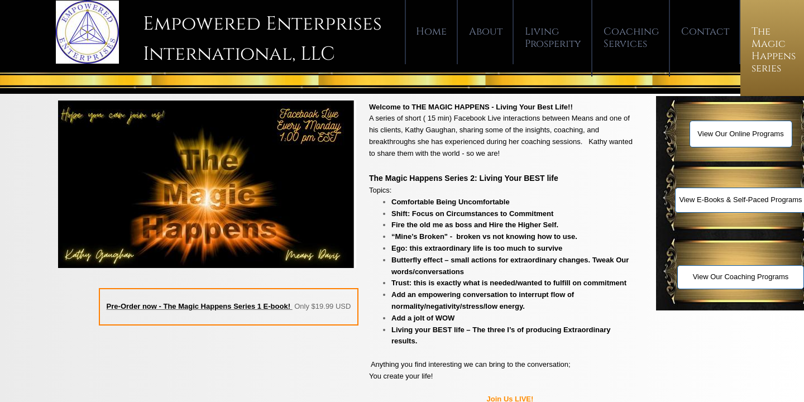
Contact (705, 32)
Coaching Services (631, 38)
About (485, 32)
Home (431, 32)
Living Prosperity (553, 38)
